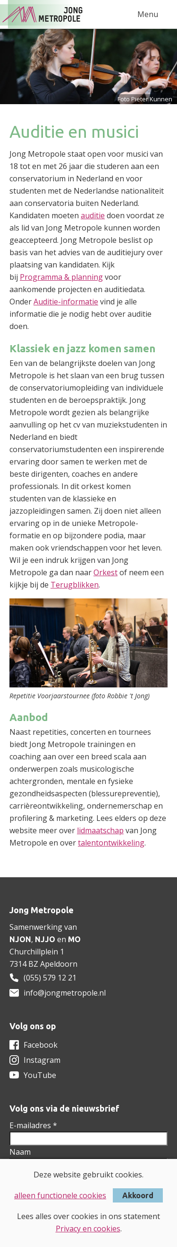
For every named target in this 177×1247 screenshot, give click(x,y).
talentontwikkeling (111, 842)
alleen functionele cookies (60, 1195)
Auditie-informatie (66, 301)
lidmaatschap (100, 830)
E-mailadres (33, 1125)
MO (74, 939)
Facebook (41, 1045)
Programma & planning (61, 277)
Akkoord (137, 1195)
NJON (20, 939)
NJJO (45, 939)
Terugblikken (75, 584)
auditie (93, 215)
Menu (147, 14)
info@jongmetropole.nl (65, 993)
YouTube (40, 1075)
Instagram (42, 1060)
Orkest (105, 572)
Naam (20, 1152)
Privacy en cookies (88, 1228)
